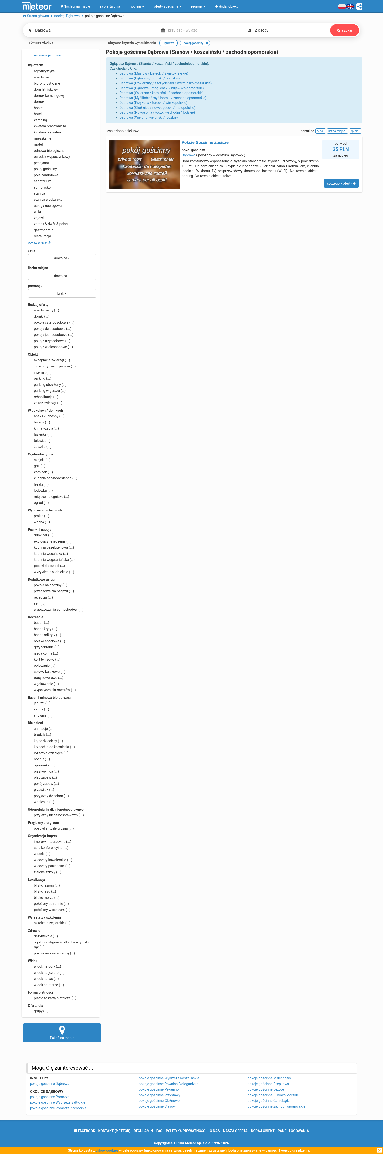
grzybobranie (44, 647)
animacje (41, 728)
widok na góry (44, 966)
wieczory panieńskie (49, 866)
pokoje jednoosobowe (50, 334)
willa (34, 211)
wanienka (41, 801)
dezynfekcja (43, 936)
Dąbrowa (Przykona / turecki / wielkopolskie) (153, 103)
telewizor (41, 440)
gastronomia (40, 230)
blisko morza (43, 897)
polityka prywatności (186, 1131)
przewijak (41, 789)
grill (36, 466)
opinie (355, 131)
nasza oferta (235, 1131)
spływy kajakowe (46, 671)
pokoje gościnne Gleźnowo (159, 1101)
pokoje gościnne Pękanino (159, 1089)
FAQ (159, 1131)
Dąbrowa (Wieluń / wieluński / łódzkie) (148, 117)
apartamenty (43, 310)
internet (40, 372)
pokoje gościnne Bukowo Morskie (273, 1095)
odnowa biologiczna (46, 150)
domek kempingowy (46, 95)
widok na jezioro (46, 972)
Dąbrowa (188, 155)
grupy (38, 1011)
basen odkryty (44, 634)
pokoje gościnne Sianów (157, 1106)
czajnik (39, 459)
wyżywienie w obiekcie (51, 571)
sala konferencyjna (48, 847)
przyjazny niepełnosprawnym (56, 815)
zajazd (36, 217)
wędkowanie (43, 683)
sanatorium (39, 181)
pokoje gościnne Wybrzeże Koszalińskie (169, 1078)
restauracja (39, 236)
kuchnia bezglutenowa (51, 547)
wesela (39, 853)
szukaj (344, 30)
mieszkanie (39, 138)
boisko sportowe (46, 641)
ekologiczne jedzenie (50, 541)
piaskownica (43, 771)
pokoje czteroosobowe (51, 322)
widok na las (43, 978)
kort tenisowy (44, 659)
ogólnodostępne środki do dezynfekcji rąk (59, 944)
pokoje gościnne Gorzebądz (269, 1101)
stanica (36, 193)
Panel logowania (293, 1131)
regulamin (143, 1131)
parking (39, 378)
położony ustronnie (48, 903)
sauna (38, 709)
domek (36, 101)
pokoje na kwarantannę (51, 953)
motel (35, 144)
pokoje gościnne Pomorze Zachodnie (58, 1108)
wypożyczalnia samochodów (56, 609)
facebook (84, 1131)
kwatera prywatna (44, 132)
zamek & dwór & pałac (48, 224)
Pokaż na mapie (62, 1032)
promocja (35, 286)
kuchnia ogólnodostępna (52, 478)
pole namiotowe (43, 175)
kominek (40, 472)
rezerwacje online (44, 55)
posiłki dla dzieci (46, 565)
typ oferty (35, 65)
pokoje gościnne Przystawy (159, 1095)
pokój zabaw (43, 783)
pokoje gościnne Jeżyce (266, 1089)
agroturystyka (41, 71)
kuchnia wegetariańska (51, 559)
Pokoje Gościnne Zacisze (205, 142)
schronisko (39, 187)
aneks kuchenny (46, 416)
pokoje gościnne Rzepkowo (268, 1084)
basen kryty (42, 628)
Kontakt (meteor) (114, 1131)
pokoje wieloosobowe (50, 346)
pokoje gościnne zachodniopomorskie (276, 1106)
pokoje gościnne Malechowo (269, 1078)
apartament (40, 77)
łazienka (40, 434)
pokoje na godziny (47, 585)
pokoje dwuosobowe (49, 328)
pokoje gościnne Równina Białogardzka (168, 1084)
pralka (38, 515)
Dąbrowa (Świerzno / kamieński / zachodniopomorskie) (161, 93)
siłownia (40, 715)
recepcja (40, 597)
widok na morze (46, 984)
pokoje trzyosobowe (49, 340)
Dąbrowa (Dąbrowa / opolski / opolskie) (149, 78)
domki (38, 316)
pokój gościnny (42, 168)
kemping (37, 120)
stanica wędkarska (45, 199)
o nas (215, 1131)
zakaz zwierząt (45, 402)
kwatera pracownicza (47, 126)
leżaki (38, 484)
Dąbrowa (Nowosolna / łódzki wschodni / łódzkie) (157, 112)
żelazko (40, 446)
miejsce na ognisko (48, 496)
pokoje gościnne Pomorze (49, 1097)
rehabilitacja (43, 396)
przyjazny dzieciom (48, 795)
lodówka (40, 490)
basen (38, 622)
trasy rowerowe (45, 677)
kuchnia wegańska (48, 553)
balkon (39, 422)
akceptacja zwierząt (49, 360)
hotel (35, 113)
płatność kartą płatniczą (52, 998)
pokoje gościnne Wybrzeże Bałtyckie (57, 1102)
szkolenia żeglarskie (49, 923)
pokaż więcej (39, 242)
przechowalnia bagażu (51, 591)
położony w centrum (49, 909)
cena (31, 250)
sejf (36, 603)
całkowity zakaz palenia (52, 366)
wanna (39, 522)
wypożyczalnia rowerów (52, 690)
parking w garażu (47, 390)
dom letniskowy (43, 89)
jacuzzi (39, 703)
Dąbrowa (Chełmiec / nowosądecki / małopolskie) (157, 108)
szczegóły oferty (341, 183)
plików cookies (107, 1150)
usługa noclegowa (45, 205)
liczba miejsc (38, 268)
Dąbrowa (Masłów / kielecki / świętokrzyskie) (153, 73)
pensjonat (38, 162)
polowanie (41, 665)
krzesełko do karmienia (51, 746)
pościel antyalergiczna (51, 828)
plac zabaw (42, 777)
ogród (38, 502)
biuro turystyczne (44, 83)
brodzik (39, 734)
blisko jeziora (44, 885)
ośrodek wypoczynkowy (49, 156)
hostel (35, 107)
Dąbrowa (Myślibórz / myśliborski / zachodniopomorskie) (162, 98)
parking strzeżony (47, 384)
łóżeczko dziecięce (48, 753)
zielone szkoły (44, 872)
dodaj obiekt (263, 1131)
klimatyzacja (43, 428)
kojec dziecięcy (45, 740)
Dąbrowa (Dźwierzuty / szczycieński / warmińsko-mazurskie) (165, 83)
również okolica (38, 42)
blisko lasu (42, 891)
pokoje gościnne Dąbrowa (49, 1084)
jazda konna (43, 653)
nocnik (39, 759)
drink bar (40, 535)
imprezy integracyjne (49, 841)
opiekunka (41, 765)
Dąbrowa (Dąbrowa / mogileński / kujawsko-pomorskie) (161, 88)
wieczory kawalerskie (50, 859)
